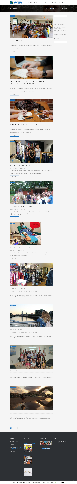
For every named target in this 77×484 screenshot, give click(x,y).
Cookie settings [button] (56, 482)
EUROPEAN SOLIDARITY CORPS (21, 206)
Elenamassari (22, 86)
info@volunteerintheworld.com (17, 448)
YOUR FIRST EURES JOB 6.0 (20, 165)
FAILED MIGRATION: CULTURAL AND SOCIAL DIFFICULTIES (30, 454)
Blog (50, 8)
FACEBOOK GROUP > (57, 445)
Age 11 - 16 (13, 305)
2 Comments (35, 291)
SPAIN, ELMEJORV (16, 412)
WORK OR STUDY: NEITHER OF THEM (23, 124)
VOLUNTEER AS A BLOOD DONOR (22, 247)
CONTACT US (64, 2)
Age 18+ (12, 182)
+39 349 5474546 (15, 445)
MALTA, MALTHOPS (17, 371)
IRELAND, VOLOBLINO (18, 330)
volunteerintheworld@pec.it (15, 450)
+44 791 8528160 (19, 447)
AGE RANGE (45, 2)
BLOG (59, 2)
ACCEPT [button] (62, 482)
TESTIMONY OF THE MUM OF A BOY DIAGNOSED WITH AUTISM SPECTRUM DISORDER (60, 24)
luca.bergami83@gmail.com (25, 43)
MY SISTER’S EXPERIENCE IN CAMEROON (60, 34)
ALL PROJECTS (37, 2)
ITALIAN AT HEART (57, 33)
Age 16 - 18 (13, 264)
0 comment (34, 43)
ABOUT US (30, 2)
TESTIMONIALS (53, 2)
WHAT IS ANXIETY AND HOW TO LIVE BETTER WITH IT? (30, 466)
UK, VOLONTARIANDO (17, 289)
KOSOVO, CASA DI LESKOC (19, 40)
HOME (25, 2)
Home (46, 8)
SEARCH (66, 16)
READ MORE (14, 51)
